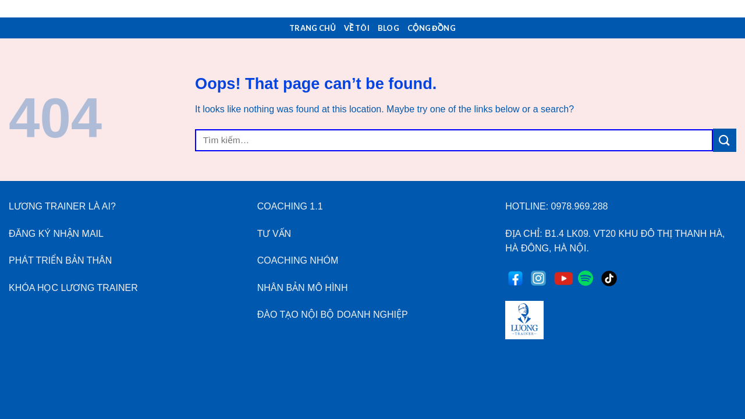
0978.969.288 (579, 206)
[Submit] (724, 140)
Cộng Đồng (431, 28)
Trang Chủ (312, 28)
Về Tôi (357, 28)
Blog (388, 28)
